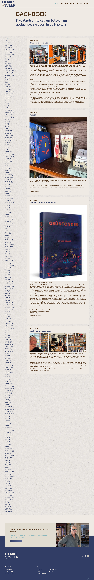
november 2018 (9, 198)
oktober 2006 (9, 453)
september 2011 (9, 350)
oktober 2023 (8, 95)
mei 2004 (7, 504)
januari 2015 (8, 279)
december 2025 (9, 49)
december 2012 (9, 323)
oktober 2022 (8, 116)
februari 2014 (8, 299)
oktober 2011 (8, 348)
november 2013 (9, 304)
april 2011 (7, 358)
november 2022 (9, 114)
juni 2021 (7, 144)
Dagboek (39, 569)
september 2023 (9, 96)
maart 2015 (8, 276)
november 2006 (9, 452)
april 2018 (7, 211)
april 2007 (8, 443)
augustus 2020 (9, 162)
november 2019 (9, 177)
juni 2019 (7, 186)
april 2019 (7, 190)
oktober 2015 (8, 263)
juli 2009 (7, 395)
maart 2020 (8, 170)
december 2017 (9, 218)
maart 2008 (8, 423)
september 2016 (9, 244)
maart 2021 (8, 149)
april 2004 (8, 506)
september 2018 (9, 202)
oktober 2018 (8, 200)
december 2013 (9, 302)
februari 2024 (8, 88)
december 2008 (9, 408)
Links (38, 567)
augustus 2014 (9, 288)
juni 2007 (7, 439)
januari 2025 (8, 68)
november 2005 (9, 473)
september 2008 (9, 413)
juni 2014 (7, 292)
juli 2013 (7, 311)
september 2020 (9, 160)
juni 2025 (7, 60)
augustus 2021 (9, 140)
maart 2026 (8, 44)
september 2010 (9, 371)
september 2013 (9, 307)
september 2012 (9, 329)
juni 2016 (7, 249)
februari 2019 (8, 193)
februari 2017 (8, 235)
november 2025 (9, 51)
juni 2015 (7, 271)
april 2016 (7, 253)
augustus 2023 (9, 98)
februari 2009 (9, 404)
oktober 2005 (9, 474)
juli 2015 (7, 269)
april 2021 (7, 147)
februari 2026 (8, 45)
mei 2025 (7, 61)
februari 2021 (8, 151)
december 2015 (9, 260)
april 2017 (7, 232)
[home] (8, 4)
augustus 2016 (9, 246)
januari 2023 (8, 111)
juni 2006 (7, 460)
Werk (38, 571)
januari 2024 (8, 89)
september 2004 (9, 497)
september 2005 (9, 476)
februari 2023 (8, 109)
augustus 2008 (9, 415)
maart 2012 (8, 339)
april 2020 (8, 169)
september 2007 (9, 434)
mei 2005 (7, 483)
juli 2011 (7, 353)
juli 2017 (7, 227)
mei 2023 (7, 104)
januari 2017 (8, 237)
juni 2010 (7, 376)
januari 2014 (8, 300)
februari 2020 (8, 172)
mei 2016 (7, 251)
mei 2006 (7, 462)
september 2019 (9, 181)
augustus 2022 (9, 119)
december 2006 (9, 450)
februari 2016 (8, 256)
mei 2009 (7, 399)
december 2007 (9, 429)
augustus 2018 (9, 204)
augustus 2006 (9, 457)
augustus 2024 (9, 77)
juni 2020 (7, 165)
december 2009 (9, 387)
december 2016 (9, 239)
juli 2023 (7, 100)
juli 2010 (7, 374)
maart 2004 (8, 508)
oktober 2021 (8, 137)
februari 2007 (8, 446)
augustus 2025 (9, 56)
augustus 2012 (9, 330)
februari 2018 (8, 214)
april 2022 (8, 126)
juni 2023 (7, 102)
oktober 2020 (9, 158)
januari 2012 (8, 343)
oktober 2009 (9, 390)
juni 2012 (7, 334)
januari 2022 (8, 132)
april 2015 (7, 274)
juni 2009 (7, 397)
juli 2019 (7, 184)
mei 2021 (7, 146)
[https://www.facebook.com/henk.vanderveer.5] (88, 556)
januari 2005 (8, 490)
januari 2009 (8, 406)
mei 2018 (7, 209)
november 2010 (9, 367)
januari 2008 (8, 427)
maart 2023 (8, 107)
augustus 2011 (9, 351)
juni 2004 (7, 503)
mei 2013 (7, 314)
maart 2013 (8, 318)
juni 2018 (7, 207)
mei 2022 (7, 125)
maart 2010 (8, 381)
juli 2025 (7, 58)
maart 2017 (8, 234)
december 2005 (9, 471)
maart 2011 (8, 360)
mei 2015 (7, 272)
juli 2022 (7, 121)
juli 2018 (7, 205)
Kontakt (51, 571)
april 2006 (8, 464)
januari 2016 (8, 258)
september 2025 (9, 54)
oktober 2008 (9, 411)
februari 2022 (8, 130)
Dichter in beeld (41, 573)
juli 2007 (7, 438)
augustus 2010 (9, 372)
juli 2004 (7, 501)
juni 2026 (7, 38)
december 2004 (9, 492)
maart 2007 (8, 445)
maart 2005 (8, 487)
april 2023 (8, 105)
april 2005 (8, 485)
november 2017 (9, 220)
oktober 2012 (8, 327)
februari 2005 (8, 488)
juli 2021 (7, 142)
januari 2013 (8, 321)
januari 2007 (8, 448)
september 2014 (9, 286)
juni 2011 (7, 355)
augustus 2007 (9, 436)
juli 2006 (7, 459)
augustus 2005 (9, 478)
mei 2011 (7, 357)
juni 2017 (7, 228)
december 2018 (9, 197)
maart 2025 (8, 65)
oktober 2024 (8, 74)
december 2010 (9, 365)
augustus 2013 (9, 309)
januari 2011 (8, 364)
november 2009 (9, 388)
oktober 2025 (8, 53)
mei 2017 (7, 230)
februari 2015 (8, 278)
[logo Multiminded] (88, 579)
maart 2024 (8, 86)
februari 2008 (8, 425)
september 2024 (9, 75)
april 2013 (7, 316)
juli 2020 (7, 163)
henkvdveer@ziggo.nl (10, 573)
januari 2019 (8, 195)
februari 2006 (8, 467)
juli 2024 (7, 79)
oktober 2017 (8, 221)
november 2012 (9, 325)
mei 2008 (7, 420)
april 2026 (8, 42)
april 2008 (8, 422)
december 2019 (9, 176)
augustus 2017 (9, 225)
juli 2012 (7, 332)
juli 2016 (7, 248)
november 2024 (9, 72)
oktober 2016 (8, 242)
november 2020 (9, 156)
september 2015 (9, 265)
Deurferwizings (53, 569)
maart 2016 (8, 255)
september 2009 (9, 392)
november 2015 (9, 262)
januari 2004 (8, 511)
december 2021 (9, 133)
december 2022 (9, 112)
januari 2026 (8, 47)
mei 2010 (7, 378)
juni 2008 (7, 418)
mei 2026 (7, 40)
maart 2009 (8, 402)
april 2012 (7, 337)
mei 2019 (7, 188)
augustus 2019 (9, 183)
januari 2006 (8, 469)
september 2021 (9, 139)
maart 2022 (8, 128)
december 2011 (9, 344)
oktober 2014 (8, 285)
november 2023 (9, 93)
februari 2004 (9, 510)
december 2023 (9, 91)
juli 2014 (7, 290)
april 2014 (7, 295)
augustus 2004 (9, 499)
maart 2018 (8, 212)
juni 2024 (7, 81)
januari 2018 (8, 216)
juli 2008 (7, 416)
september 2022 (9, 118)
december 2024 (9, 70)
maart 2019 (8, 191)
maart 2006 (8, 466)
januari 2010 (8, 385)
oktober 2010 (8, 369)
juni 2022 (7, 123)
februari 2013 (8, 320)
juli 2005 (7, 480)
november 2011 (9, 346)
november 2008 (9, 409)
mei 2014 (7, 293)
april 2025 (8, 63)
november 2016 (9, 241)
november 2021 (9, 135)
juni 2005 (7, 481)
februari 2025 (8, 67)
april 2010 (7, 380)
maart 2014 (8, 297)
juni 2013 (7, 313)
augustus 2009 (9, 394)
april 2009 (8, 401)
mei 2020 (7, 167)
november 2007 (9, 430)
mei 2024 (7, 82)
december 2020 (9, 154)
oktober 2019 (8, 179)
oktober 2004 (9, 496)
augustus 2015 (9, 267)
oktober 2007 (9, 432)
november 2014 (9, 283)
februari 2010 (8, 383)
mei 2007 (7, 441)
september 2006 (9, 455)
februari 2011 (8, 362)
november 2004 (9, 494)
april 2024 (8, 84)
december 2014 (9, 281)
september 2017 (9, 223)
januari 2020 (8, 174)
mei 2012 (7, 336)
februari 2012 (8, 341)
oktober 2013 (8, 306)
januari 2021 (8, 153)
